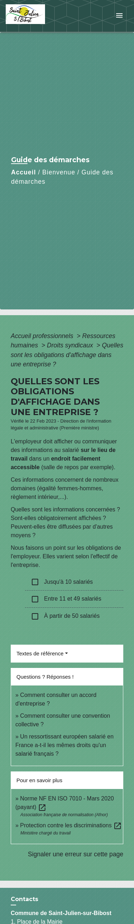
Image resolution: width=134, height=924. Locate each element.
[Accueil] (32, 16)
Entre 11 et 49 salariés (66, 599)
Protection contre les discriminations (71, 825)
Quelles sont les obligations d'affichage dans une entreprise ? (67, 355)
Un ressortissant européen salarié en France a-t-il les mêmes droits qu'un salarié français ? (64, 745)
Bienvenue (58, 172)
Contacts (24, 899)
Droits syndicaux (71, 345)
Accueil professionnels (43, 336)
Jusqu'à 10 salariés (62, 582)
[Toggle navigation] (119, 16)
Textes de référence (40, 653)
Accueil (23, 172)
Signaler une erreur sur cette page (75, 854)
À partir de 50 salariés (65, 616)
